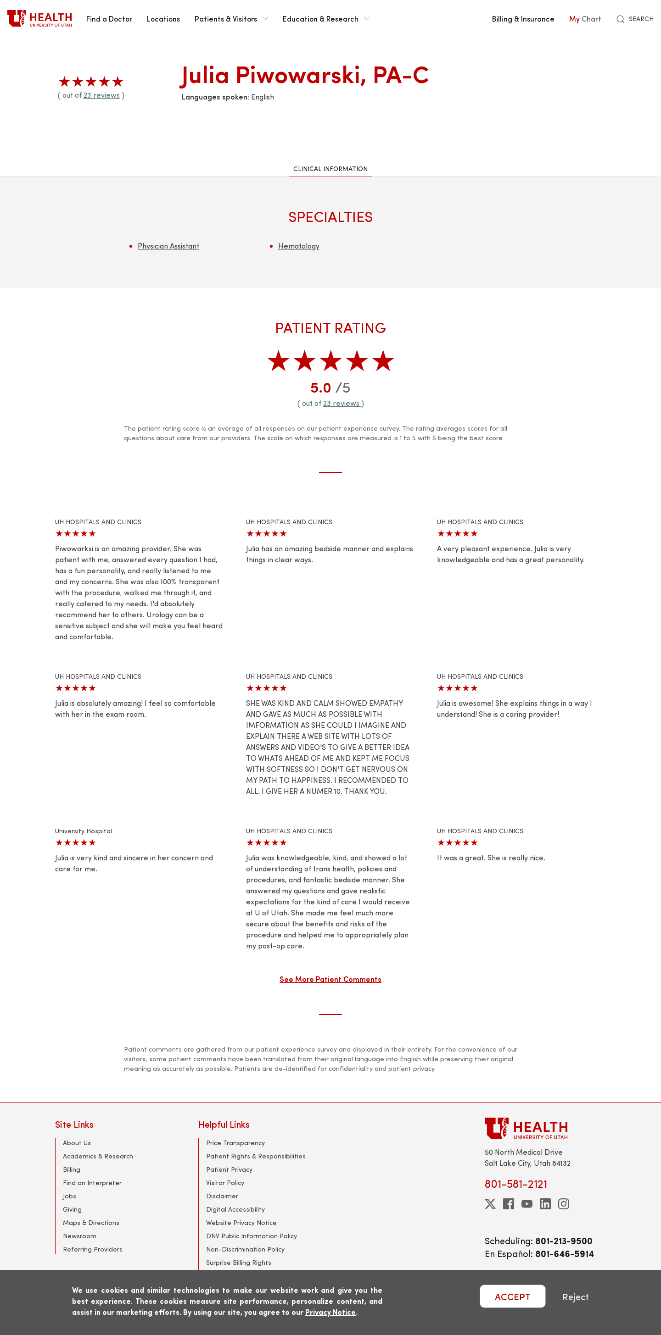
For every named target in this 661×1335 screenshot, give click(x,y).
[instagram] (563, 1203)
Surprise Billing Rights (238, 1262)
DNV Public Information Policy (251, 1235)
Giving (72, 1209)
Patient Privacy (229, 1169)
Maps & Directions (91, 1222)
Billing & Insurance (523, 18)
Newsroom (79, 1235)
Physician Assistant (168, 245)
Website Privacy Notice (241, 1222)
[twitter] (490, 1203)
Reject (575, 1296)
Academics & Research (98, 1156)
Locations (163, 18)
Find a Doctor (109, 18)
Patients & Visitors (231, 18)
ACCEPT (513, 1296)
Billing (71, 1169)
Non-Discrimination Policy (245, 1249)
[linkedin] (545, 1203)
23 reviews (102, 95)
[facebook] (508, 1203)
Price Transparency (235, 1142)
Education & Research (326, 18)
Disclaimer (222, 1195)
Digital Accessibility (235, 1209)
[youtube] (526, 1203)
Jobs (69, 1195)
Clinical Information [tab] (330, 168)
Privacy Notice (330, 1312)
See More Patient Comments (330, 979)
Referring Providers (93, 1249)
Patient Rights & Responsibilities (256, 1156)
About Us (77, 1142)
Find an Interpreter (92, 1182)
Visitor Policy (225, 1182)
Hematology (298, 245)
